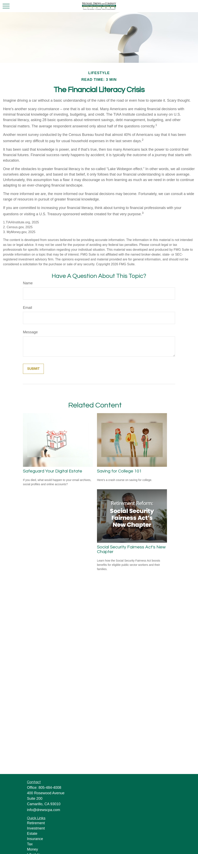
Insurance (35, 839)
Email (27, 308)
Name (28, 283)
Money (32, 849)
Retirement (36, 823)
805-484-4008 (50, 788)
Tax (30, 844)
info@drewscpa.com (43, 810)
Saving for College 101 (119, 471)
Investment (36, 828)
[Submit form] (33, 369)
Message (30, 332)
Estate (32, 834)
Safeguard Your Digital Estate (52, 471)
